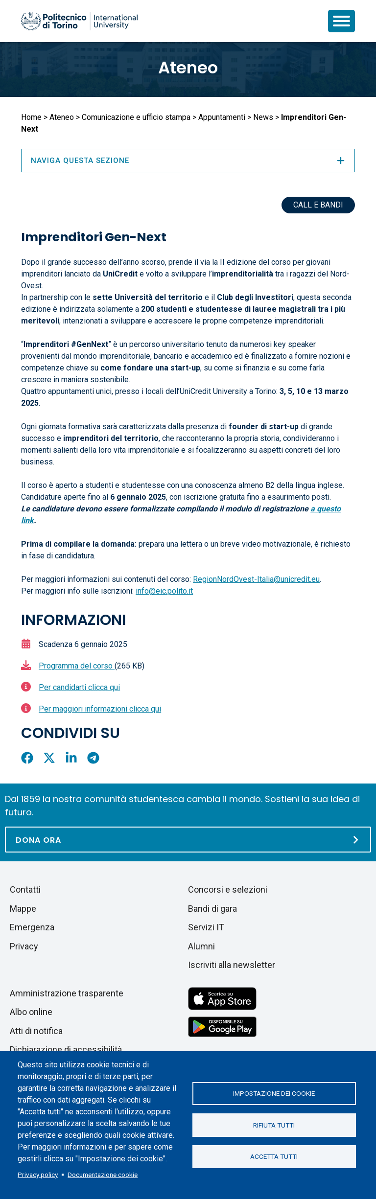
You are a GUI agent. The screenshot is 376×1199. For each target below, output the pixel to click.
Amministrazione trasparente (66, 993)
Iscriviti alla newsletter (231, 965)
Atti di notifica (36, 1031)
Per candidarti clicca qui (79, 687)
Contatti (25, 889)
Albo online (31, 1012)
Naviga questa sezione (188, 160)
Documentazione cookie (103, 1174)
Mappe (23, 908)
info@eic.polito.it (164, 591)
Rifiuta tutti (274, 1125)
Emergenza (32, 927)
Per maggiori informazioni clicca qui (100, 709)
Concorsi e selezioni (227, 889)
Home (31, 117)
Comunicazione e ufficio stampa (136, 117)
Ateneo (188, 67)
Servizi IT (206, 927)
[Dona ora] (188, 840)
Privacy (24, 946)
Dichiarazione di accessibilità (66, 1049)
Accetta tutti (274, 1157)
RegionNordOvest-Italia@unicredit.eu (256, 579)
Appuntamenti (221, 117)
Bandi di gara (212, 908)
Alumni (201, 946)
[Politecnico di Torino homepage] (79, 21)
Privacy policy (38, 1174)
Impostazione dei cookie (274, 1093)
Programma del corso (77, 665)
